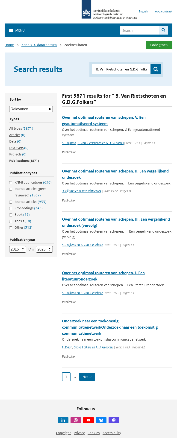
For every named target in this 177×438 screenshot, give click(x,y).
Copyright (63, 433)
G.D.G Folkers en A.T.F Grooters (93, 347)
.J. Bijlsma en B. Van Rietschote (81, 191)
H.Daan (67, 347)
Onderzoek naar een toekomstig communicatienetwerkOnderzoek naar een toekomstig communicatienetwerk (110, 327)
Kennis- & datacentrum (39, 45)
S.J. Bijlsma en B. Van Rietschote (82, 244)
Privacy (79, 433)
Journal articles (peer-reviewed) (31, 192)
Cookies (94, 433)
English (143, 11)
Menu (20, 30)
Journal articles (30, 201)
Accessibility (112, 433)
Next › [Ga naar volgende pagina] (87, 376)
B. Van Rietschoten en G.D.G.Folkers (100, 143)
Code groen (159, 45)
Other (23, 227)
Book (22, 214)
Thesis (23, 221)
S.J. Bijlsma (69, 143)
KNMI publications (33, 182)
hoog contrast (162, 11)
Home (9, 45)
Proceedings (29, 208)
